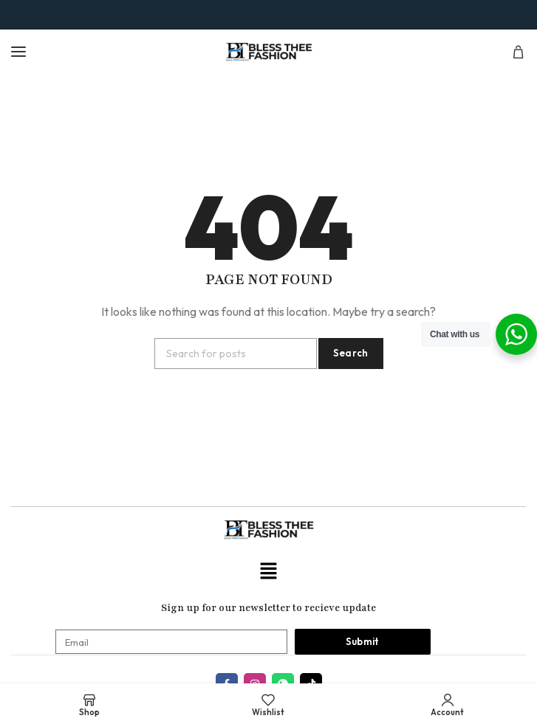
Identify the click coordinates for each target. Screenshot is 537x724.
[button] (268, 571)
